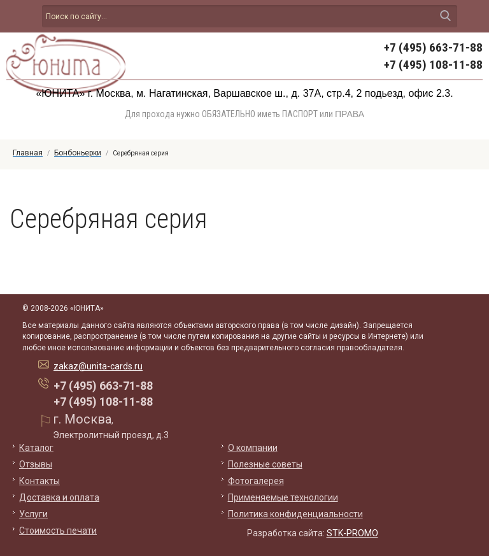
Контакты (39, 481)
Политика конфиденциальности (295, 514)
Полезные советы (265, 464)
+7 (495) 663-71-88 (433, 47)
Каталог (36, 448)
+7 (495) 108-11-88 (433, 64)
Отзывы (35, 464)
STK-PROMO (352, 533)
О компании (253, 448)
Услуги (33, 514)
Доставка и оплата (59, 497)
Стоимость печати (58, 530)
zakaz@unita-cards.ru (98, 366)
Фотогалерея (256, 481)
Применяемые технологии (283, 497)
